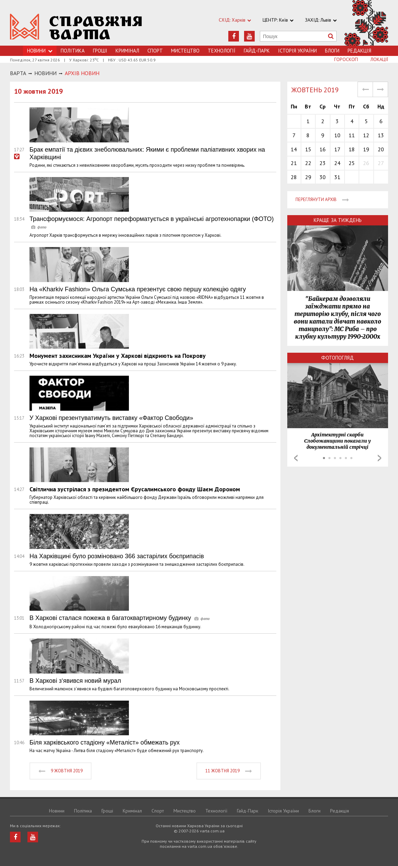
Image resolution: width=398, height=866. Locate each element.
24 (337, 163)
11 (352, 135)
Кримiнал (127, 50)
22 (308, 163)
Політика (73, 50)
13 (381, 135)
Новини (56, 811)
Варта (18, 73)
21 (294, 163)
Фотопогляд (337, 357)
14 (294, 149)
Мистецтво (185, 50)
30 (322, 177)
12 (366, 135)
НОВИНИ (45, 73)
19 (366, 149)
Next (379, 458)
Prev (296, 458)
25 (352, 163)
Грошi (100, 50)
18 (352, 149)
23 (322, 163)
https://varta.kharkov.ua (76, 26)
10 (337, 135)
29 (308, 177)
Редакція (359, 50)
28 (294, 177)
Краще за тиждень (338, 220)
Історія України (297, 50)
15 (308, 149)
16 (322, 149)
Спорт (155, 50)
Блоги (332, 50)
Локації (379, 59)
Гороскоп (346, 59)
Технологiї (222, 50)
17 (337, 149)
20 (381, 149)
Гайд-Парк (257, 50)
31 (337, 177)
